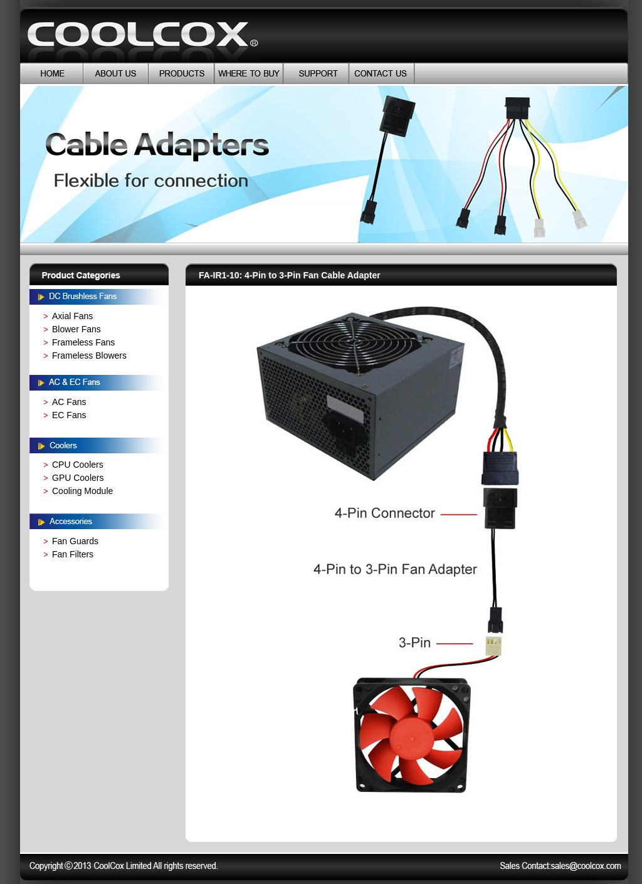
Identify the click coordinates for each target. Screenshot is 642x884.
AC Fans (69, 402)
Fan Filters (72, 554)
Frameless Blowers (89, 355)
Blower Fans (76, 329)
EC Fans (69, 415)
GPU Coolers (77, 478)
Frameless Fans (83, 342)
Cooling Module (82, 491)
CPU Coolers (77, 465)
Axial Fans (72, 316)
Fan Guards (75, 541)
